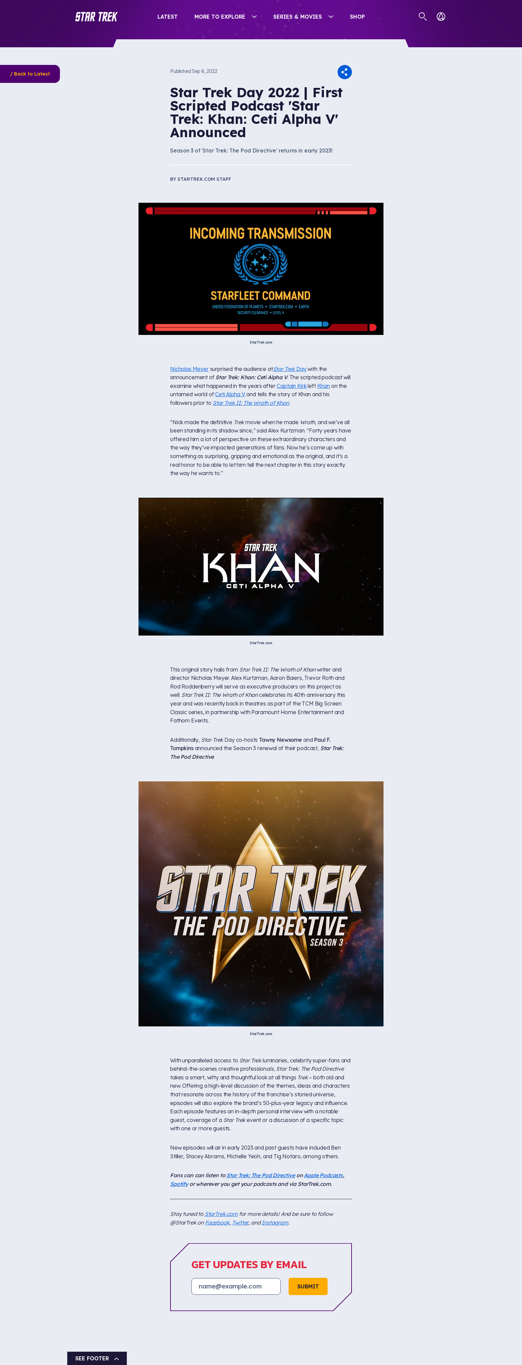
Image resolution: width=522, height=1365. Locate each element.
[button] (96, 17)
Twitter (240, 1222)
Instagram (275, 1222)
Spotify (179, 1184)
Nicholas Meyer (189, 369)
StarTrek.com (221, 1214)
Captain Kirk (291, 386)
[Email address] (236, 1286)
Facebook (217, 1222)
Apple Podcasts (323, 1175)
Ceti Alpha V (230, 394)
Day (300, 369)
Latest (167, 16)
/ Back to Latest (30, 74)
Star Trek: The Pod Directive (260, 1175)
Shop (357, 16)
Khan (323, 386)
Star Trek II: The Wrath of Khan (251, 403)
